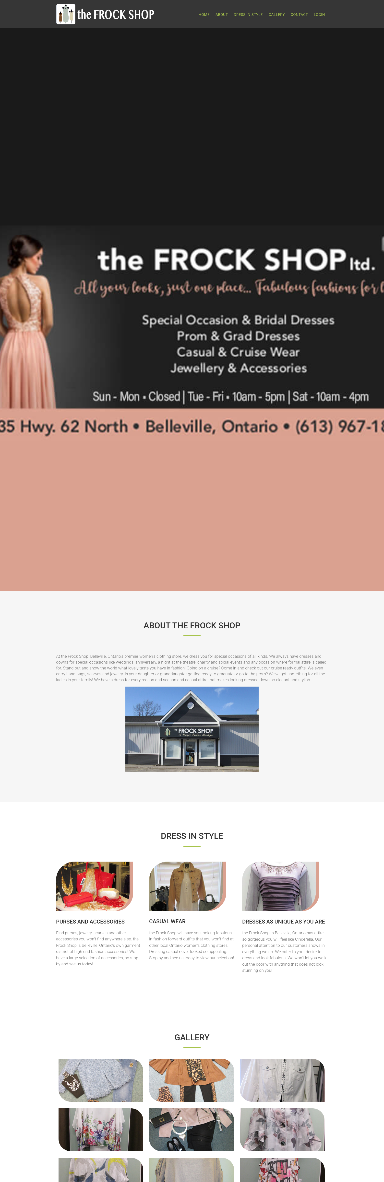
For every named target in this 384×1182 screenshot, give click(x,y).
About (222, 14)
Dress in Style (248, 14)
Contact (299, 14)
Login (319, 14)
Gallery (277, 14)
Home (204, 14)
